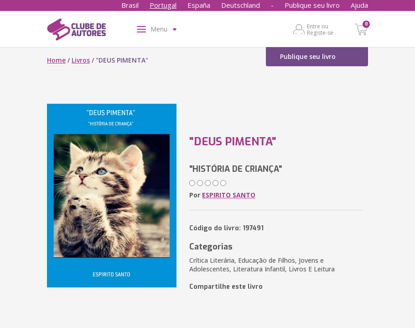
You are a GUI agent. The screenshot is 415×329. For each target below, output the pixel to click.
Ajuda (359, 5)
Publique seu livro (312, 5)
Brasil (130, 5)
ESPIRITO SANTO (228, 195)
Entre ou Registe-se (320, 29)
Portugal (163, 5)
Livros (81, 60)
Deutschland (240, 5)
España (198, 5)
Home (56, 60)
